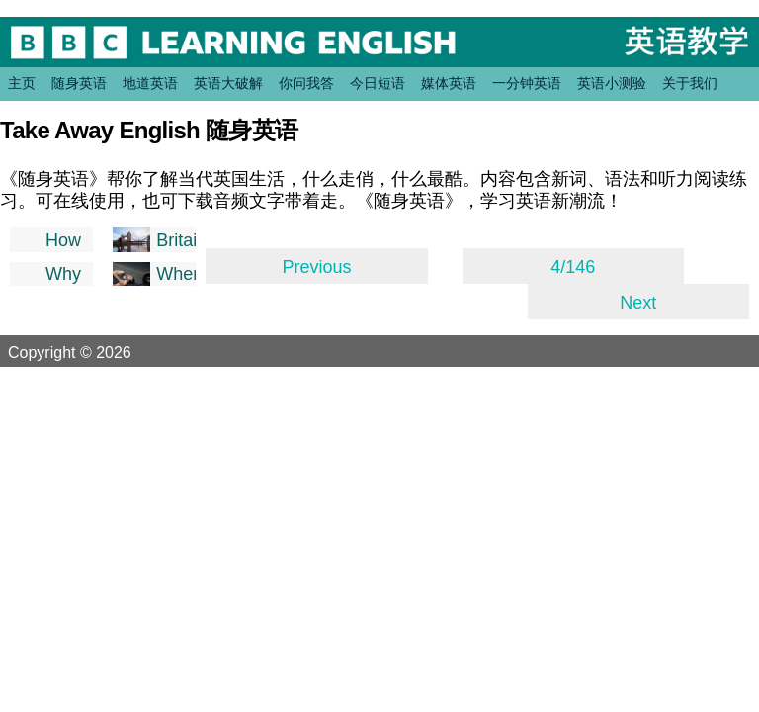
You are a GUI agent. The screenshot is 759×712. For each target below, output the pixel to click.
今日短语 (377, 83)
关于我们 (689, 83)
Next (638, 302)
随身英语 (79, 83)
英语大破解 (228, 83)
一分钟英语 (526, 83)
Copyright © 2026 (93, 352)
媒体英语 (448, 83)
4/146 (572, 267)
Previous (316, 267)
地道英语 (150, 83)
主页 (22, 83)
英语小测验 (611, 83)
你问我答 (306, 83)
